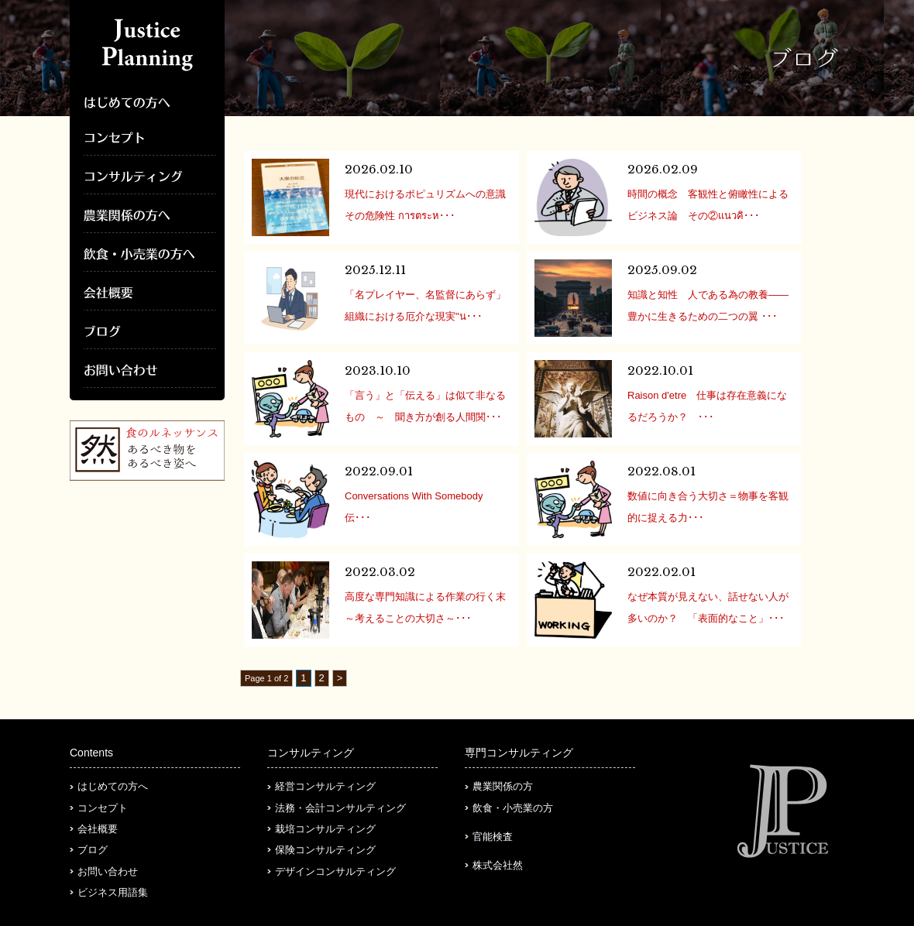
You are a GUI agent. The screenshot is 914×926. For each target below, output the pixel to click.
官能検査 (492, 836)
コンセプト (102, 808)
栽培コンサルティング (325, 829)
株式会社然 (497, 865)
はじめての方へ (112, 786)
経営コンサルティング (325, 786)
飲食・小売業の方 (512, 808)
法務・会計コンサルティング (340, 808)
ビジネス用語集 (112, 892)
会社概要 (97, 829)
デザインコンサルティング (335, 871)
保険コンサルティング (325, 850)
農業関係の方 (502, 786)
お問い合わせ (107, 871)
